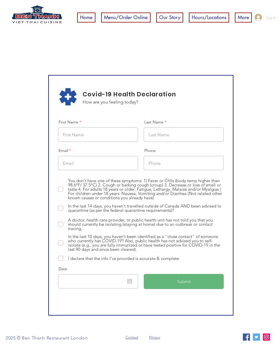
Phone (150, 150)
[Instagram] (266, 337)
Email (63, 150)
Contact (131, 337)
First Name (68, 122)
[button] (126, 18)
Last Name (153, 122)
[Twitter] (256, 337)
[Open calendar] (129, 281)
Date (63, 269)
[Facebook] (246, 337)
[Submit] (184, 281)
